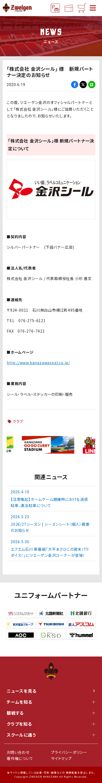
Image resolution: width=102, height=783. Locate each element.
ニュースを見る (51, 691)
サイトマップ (61, 758)
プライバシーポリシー (69, 752)
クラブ (18, 421)
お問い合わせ (18, 752)
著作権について (20, 758)
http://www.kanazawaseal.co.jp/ (38, 362)
